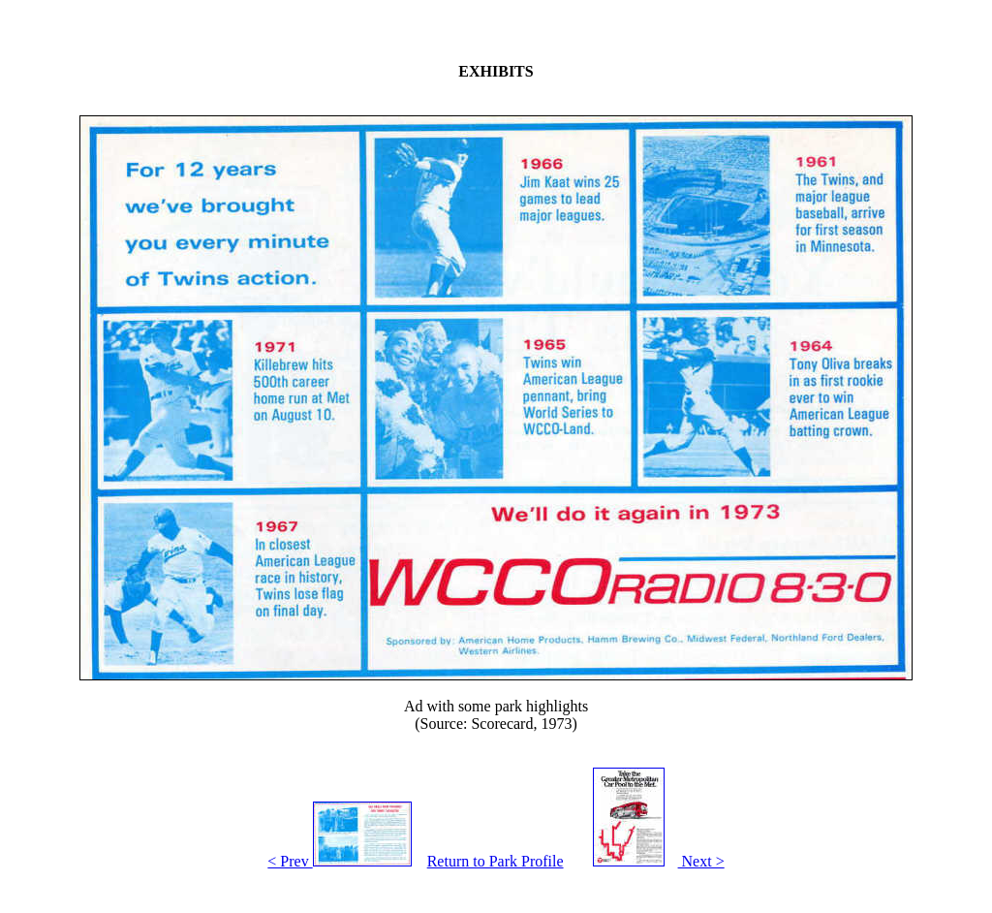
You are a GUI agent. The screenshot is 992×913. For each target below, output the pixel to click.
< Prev (339, 861)
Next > (652, 861)
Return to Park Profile (495, 861)
